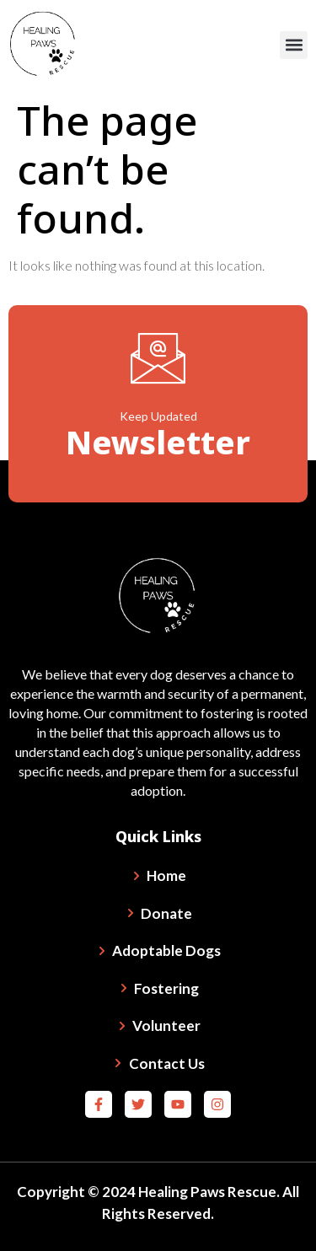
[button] (294, 45)
